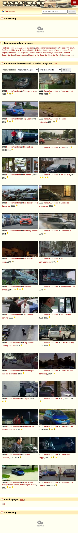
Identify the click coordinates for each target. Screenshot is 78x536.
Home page (10, 11)
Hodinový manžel (30, 231)
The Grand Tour (67, 426)
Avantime (17, 91)
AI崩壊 (26, 398)
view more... (68, 55)
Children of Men (29, 91)
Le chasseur (66, 231)
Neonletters (28, 147)
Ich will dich (65, 175)
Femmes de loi (67, 91)
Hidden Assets (21, 55)
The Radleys (48, 52)
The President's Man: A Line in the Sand (18, 48)
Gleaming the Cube (36, 55)
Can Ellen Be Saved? (53, 55)
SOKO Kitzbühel (67, 342)
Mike (63, 148)
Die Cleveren (66, 315)
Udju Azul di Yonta (18, 50)
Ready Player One (68, 286)
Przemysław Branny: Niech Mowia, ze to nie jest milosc (19, 483)
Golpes (62, 48)
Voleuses (12, 52)
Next (55, 63)
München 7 (27, 175)
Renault (9, 91)
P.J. (62, 398)
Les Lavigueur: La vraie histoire (29, 52)
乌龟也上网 (31, 50)
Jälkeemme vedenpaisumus (46, 48)
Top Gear (27, 119)
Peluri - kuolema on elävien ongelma (52, 50)
